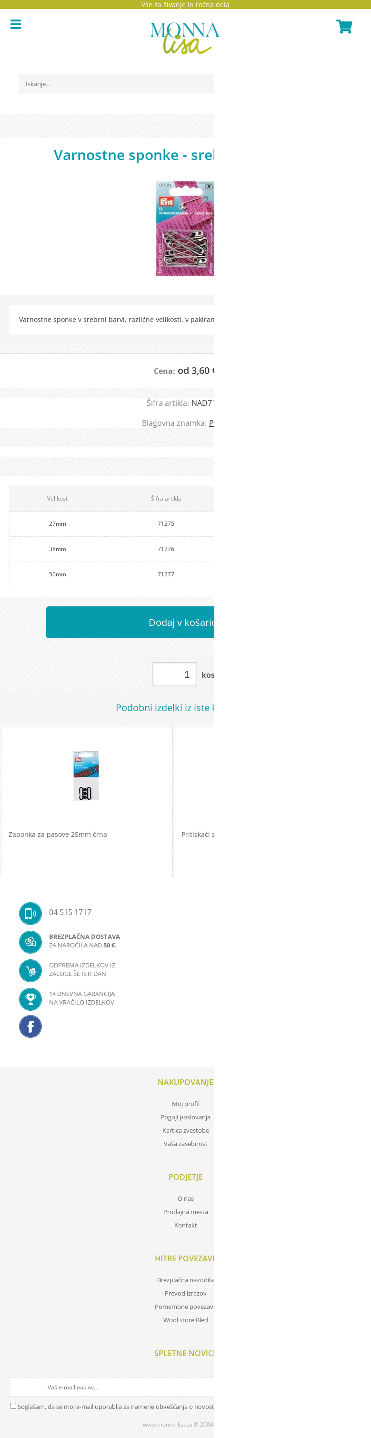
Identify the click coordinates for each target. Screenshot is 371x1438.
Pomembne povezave (186, 1306)
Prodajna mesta (185, 1211)
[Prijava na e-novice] (353, 1387)
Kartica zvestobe (185, 1130)
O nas (186, 1198)
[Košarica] (342, 26)
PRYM (219, 423)
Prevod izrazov (186, 1293)
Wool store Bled (185, 1320)
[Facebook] (185, 1029)
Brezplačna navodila (185, 1280)
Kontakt (185, 1225)
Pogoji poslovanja (185, 1117)
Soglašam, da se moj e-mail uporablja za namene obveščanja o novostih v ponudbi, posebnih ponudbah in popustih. (182, 1406)
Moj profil (186, 1103)
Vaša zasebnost (186, 1143)
